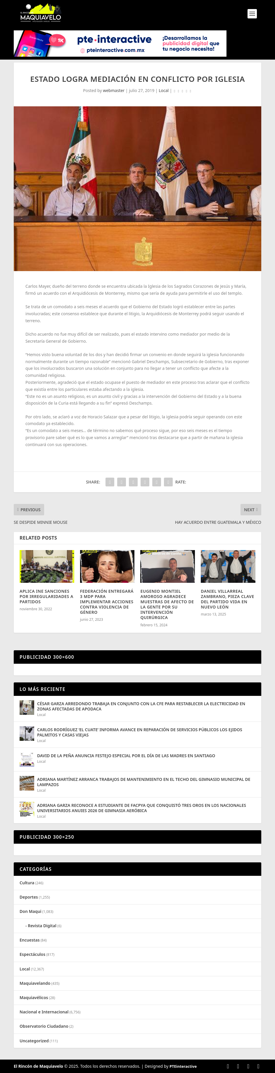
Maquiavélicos (34, 997)
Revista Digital (42, 925)
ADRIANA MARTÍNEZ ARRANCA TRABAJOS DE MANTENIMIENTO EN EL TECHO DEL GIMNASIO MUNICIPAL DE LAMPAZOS (143, 781)
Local (164, 90)
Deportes (29, 897)
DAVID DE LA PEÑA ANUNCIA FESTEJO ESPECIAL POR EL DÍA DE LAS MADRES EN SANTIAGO (126, 755)
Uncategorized (34, 1040)
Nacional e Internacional (44, 1012)
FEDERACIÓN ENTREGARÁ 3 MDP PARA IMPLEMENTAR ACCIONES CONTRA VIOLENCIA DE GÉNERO (107, 601)
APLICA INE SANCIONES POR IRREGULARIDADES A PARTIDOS (46, 596)
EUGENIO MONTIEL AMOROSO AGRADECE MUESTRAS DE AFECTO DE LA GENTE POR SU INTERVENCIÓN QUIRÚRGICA (167, 604)
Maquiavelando (35, 983)
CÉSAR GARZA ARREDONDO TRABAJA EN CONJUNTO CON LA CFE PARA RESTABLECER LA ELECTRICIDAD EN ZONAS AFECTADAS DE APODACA (141, 706)
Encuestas (30, 940)
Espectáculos (32, 954)
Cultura (27, 882)
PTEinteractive (183, 1066)
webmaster (113, 90)
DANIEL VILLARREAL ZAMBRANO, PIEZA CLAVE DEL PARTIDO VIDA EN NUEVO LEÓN (227, 599)
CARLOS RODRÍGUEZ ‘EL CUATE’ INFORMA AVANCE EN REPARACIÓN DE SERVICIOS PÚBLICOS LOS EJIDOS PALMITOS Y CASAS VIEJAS (139, 732)
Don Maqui (30, 911)
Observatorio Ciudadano (44, 1026)
